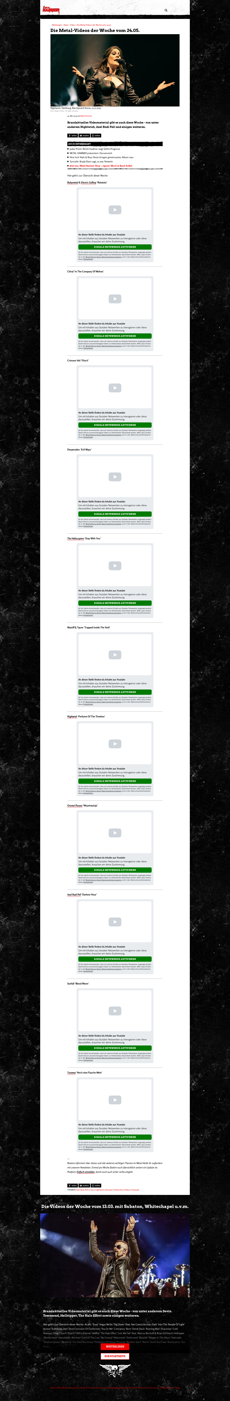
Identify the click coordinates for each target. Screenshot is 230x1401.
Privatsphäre (74, 1387)
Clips (91, 1189)
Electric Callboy (88, 182)
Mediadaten (165, 1387)
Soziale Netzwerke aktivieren (115, 247)
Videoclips (118, 1189)
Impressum (101, 1387)
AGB (178, 1387)
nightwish (99, 1189)
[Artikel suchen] (166, 10)
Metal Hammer (86, 116)
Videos (127, 1189)
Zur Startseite (115, 1356)
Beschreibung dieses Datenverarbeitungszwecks (103, 257)
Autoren (156, 1387)
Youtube (135, 1189)
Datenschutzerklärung (59, 1387)
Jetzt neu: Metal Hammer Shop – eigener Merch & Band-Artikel (101, 165)
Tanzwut (71, 1072)
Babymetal (72, 182)
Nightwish (72, 716)
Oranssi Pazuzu (74, 805)
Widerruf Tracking (87, 1387)
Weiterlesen (115, 1346)
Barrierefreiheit (132, 1387)
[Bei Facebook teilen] (72, 135)
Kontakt (149, 1387)
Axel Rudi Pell (74, 894)
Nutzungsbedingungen (115, 1387)
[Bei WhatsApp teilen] (96, 135)
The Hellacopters (75, 538)
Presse (142, 1387)
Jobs (173, 1387)
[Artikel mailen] (84, 135)
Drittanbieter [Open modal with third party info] (88, 259)
